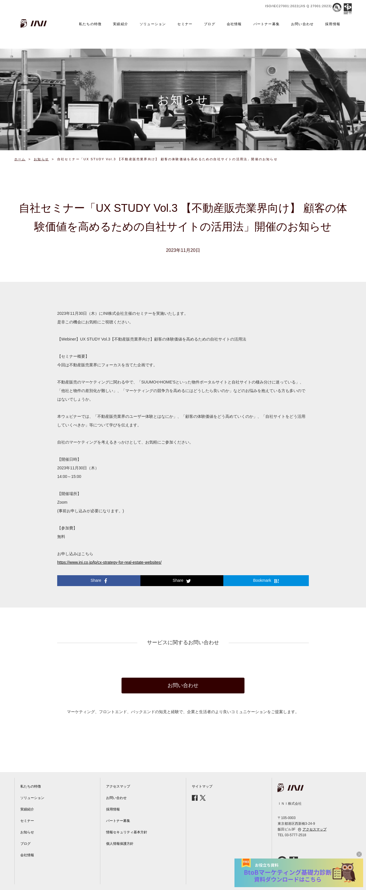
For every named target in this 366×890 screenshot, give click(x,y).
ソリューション (153, 24)
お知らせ (27, 832)
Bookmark (266, 581)
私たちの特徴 (90, 24)
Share (99, 581)
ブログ (209, 24)
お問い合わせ (302, 24)
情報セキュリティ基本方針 (126, 832)
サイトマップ (202, 786)
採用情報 (332, 24)
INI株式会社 (34, 23)
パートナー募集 (266, 24)
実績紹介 (120, 24)
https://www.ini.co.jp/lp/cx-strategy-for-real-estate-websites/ (109, 562)
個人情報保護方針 (120, 844)
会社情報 (234, 24)
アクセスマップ (118, 786)
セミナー (184, 24)
